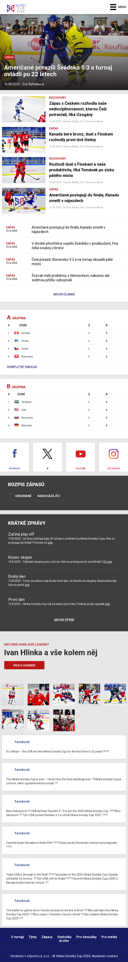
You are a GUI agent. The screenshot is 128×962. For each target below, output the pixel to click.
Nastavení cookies (105, 956)
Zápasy (46, 937)
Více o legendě (24, 665)
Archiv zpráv (64, 620)
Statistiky (64, 937)
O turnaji (17, 937)
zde (50, 542)
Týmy (33, 937)
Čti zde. (108, 561)
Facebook (22, 742)
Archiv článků (64, 294)
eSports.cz (34, 956)
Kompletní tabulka (22, 367)
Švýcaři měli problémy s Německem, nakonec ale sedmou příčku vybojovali (71, 277)
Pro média (109, 937)
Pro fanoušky (86, 937)
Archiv (64, 941)
